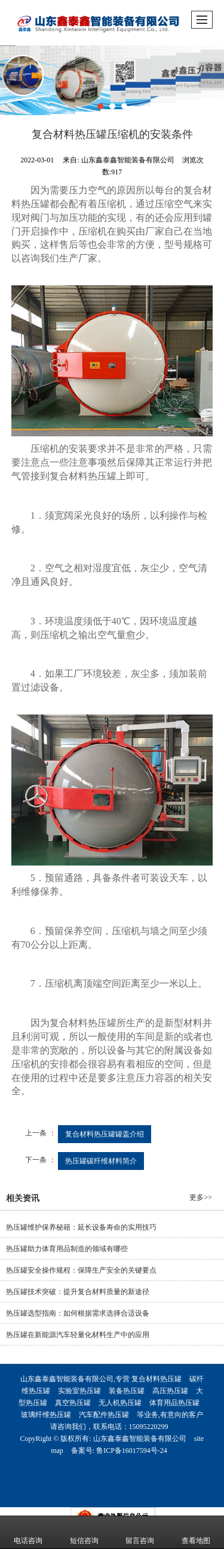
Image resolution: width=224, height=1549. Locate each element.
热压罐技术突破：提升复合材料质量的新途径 (77, 1292)
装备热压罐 (127, 1391)
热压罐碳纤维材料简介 (101, 1161)
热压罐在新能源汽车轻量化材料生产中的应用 (77, 1335)
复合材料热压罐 (156, 1379)
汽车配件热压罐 (104, 1415)
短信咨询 (84, 1532)
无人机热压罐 (120, 1403)
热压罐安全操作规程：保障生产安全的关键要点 (81, 1270)
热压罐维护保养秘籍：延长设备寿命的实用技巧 (81, 1227)
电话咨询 (28, 1532)
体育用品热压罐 (174, 1403)
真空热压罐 (73, 1403)
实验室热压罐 (79, 1391)
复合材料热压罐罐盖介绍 (104, 1134)
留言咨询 (139, 1532)
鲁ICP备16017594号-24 (131, 1450)
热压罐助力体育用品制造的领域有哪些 (67, 1249)
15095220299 (148, 1426)
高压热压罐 (170, 1391)
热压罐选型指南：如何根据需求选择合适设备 (77, 1313)
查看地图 (196, 1532)
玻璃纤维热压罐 (46, 1415)
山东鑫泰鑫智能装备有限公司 (139, 1438)
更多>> (200, 1197)
